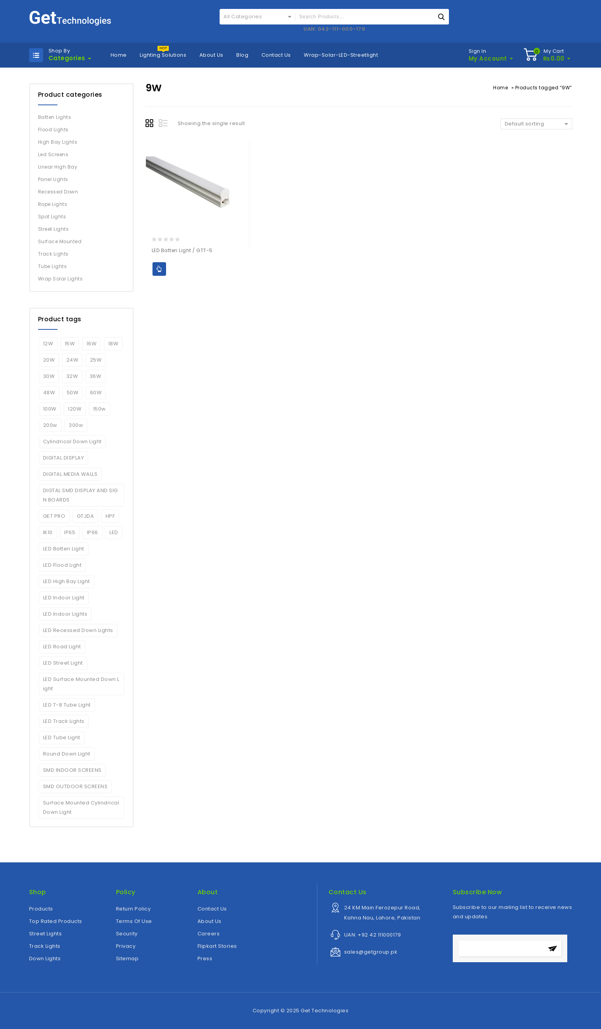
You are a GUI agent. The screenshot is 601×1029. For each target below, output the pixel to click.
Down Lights (45, 958)
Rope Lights (53, 204)
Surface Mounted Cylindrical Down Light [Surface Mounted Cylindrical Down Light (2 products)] (81, 807)
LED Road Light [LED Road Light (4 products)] (62, 646)
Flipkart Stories (217, 946)
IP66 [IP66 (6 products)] (92, 532)
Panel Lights (53, 179)
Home (119, 55)
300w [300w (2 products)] (76, 425)
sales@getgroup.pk (371, 952)
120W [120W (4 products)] (74, 409)
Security (127, 933)
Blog (242, 55)
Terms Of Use (134, 921)
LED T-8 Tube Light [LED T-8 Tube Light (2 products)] (67, 705)
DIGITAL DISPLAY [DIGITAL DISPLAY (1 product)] (63, 457)
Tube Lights (52, 266)
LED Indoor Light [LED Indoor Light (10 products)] (64, 597)
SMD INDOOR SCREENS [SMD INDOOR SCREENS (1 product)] (72, 770)
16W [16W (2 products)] (92, 343)
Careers (208, 933)
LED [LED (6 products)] (113, 532)
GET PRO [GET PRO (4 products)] (54, 516)
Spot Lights (52, 216)
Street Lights (53, 229)
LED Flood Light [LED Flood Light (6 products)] (62, 565)
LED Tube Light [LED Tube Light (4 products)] (61, 737)
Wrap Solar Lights (60, 278)
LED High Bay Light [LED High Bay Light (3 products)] (66, 581)
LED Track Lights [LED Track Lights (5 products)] (64, 721)
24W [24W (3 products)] (72, 360)
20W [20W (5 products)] (49, 360)
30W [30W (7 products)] (49, 376)
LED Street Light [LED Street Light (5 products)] (63, 663)
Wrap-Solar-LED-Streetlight (341, 55)
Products (41, 908)
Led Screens (53, 154)
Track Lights (53, 254)
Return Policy (133, 908)
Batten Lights (54, 117)
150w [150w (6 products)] (99, 409)
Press (205, 958)
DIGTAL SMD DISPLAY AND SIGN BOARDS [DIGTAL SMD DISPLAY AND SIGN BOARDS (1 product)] (80, 495)
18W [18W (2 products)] (113, 343)
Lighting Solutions (163, 55)
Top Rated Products (55, 921)
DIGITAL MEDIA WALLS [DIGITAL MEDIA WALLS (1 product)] (70, 474)
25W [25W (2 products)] (96, 360)
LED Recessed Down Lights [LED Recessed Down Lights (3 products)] (78, 630)
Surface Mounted (60, 241)
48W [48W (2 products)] (49, 392)
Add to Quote (159, 269)
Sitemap (127, 958)
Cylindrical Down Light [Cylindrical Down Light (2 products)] (72, 441)
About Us (211, 55)
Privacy (126, 946)
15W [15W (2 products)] (70, 343)
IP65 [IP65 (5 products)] (69, 532)
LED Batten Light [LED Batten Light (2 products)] (63, 548)
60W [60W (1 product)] (96, 392)
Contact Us (276, 55)
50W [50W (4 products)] (73, 392)
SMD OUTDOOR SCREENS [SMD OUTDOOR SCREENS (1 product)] (75, 786)
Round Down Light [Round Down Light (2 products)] (66, 753)
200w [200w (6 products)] (50, 425)
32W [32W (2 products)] (72, 376)
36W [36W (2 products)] (96, 376)
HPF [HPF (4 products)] (110, 516)
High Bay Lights (58, 142)
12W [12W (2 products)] (48, 343)
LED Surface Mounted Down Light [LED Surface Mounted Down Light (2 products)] (81, 684)
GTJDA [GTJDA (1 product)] (85, 516)
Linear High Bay (58, 167)
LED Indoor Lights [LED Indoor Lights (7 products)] (65, 614)
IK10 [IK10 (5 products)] (48, 532)
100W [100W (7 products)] (50, 409)
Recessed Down (58, 191)
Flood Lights (53, 129)
